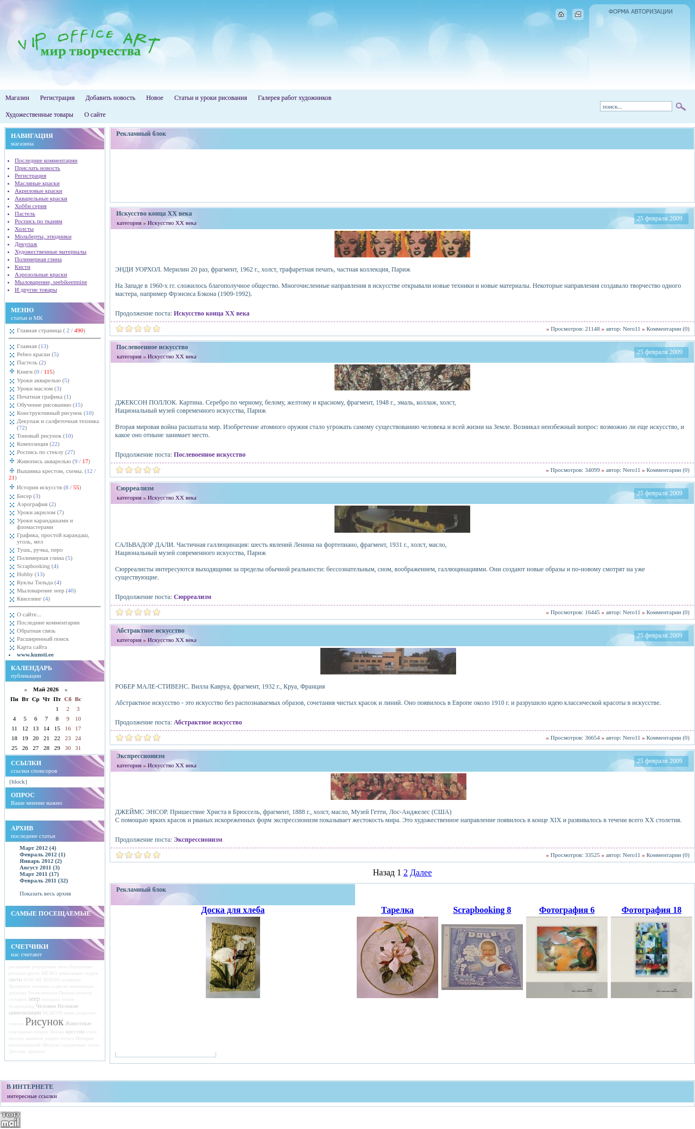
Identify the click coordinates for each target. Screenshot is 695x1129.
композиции (71, 973)
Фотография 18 (651, 909)
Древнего (36, 1051)
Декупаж (26, 244)
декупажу (18, 993)
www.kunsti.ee (35, 654)
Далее (421, 872)
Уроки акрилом (40, 512)
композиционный (25, 1045)
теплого (67, 1038)
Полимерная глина (38, 259)
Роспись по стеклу (46, 452)
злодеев (91, 973)
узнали (68, 999)
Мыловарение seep (46, 590)
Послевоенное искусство (209, 454)
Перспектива (81, 966)
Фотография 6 (567, 909)
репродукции (43, 966)
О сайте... (29, 614)
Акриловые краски (38, 190)
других (33, 973)
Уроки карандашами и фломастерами (45, 523)
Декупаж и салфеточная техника (58, 424)
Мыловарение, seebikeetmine (51, 282)
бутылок (84, 993)
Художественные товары (39, 114)
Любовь (56, 1032)
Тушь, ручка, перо (39, 549)
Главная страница (51, 330)
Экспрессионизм (198, 839)
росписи (17, 973)
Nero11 (632, 328)
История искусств (48, 487)
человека (40, 986)
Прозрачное (19, 986)
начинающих (82, 986)
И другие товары (36, 289)
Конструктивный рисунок (55, 412)
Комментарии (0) (668, 328)
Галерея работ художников (294, 98)
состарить (18, 999)
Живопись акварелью (52, 461)
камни (69, 1013)
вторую (41, 1032)
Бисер (28, 496)
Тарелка (397, 909)
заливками (71, 979)
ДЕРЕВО (51, 979)
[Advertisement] (402, 175)
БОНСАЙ (33, 979)
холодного (50, 999)
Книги (35, 371)
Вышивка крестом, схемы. (52, 474)
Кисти (22, 266)
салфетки (59, 986)
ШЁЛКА (49, 973)
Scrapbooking (38, 566)
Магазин (17, 98)
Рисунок (44, 1021)
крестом (75, 1032)
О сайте (94, 114)
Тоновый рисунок (45, 435)
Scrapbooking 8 (482, 909)
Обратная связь (36, 630)
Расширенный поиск (43, 638)
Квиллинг (33, 598)
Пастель (25, 213)
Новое (154, 98)
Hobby (31, 574)
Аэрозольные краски (41, 274)
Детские (17, 1051)
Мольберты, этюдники (43, 236)
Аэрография (36, 504)
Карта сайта (32, 647)
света (62, 966)
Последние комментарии (46, 160)
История (84, 1038)
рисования (19, 966)
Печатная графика (44, 396)
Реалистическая (43, 993)
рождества (86, 1013)
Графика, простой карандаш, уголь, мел (53, 538)
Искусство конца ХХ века (211, 313)
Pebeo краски (38, 354)
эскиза (93, 1045)
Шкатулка (51, 1045)
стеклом (16, 1023)
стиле (92, 1032)
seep (34, 998)
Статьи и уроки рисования (210, 98)
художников (74, 1045)
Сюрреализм (192, 597)
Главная (32, 346)
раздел (51, 1038)
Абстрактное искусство (208, 722)
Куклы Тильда (39, 582)
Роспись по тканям (38, 221)
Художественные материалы (50, 251)
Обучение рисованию (50, 404)
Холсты (24, 228)
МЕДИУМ (52, 1013)
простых (16, 1038)
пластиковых (21, 1032)
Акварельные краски (41, 198)
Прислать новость (37, 168)
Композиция (38, 443)
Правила (67, 993)
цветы (15, 979)
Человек (46, 1005)
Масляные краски (37, 183)
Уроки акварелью (43, 380)
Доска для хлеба (233, 909)
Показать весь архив (45, 893)
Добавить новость (110, 98)
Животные (78, 1023)
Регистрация (57, 98)
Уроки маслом (39, 388)
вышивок (34, 1038)
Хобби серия (31, 206)
